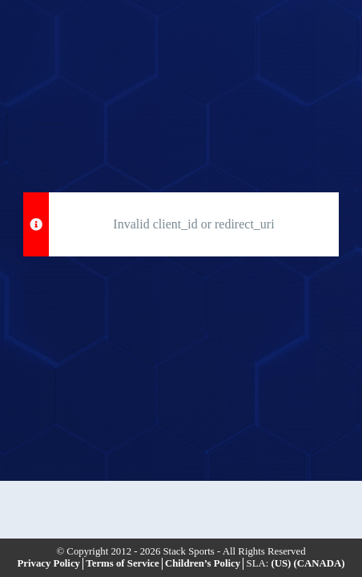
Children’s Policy (202, 563)
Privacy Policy (48, 563)
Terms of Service (122, 563)
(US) (281, 563)
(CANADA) (319, 563)
